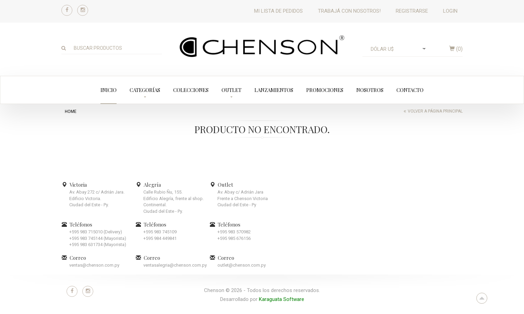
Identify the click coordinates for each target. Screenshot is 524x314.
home (70, 111)
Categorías (145, 89)
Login (450, 11)
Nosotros (369, 89)
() (456, 49)
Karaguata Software (281, 299)
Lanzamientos (273, 89)
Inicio (108, 89)
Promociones (324, 89)
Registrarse (412, 11)
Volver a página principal (435, 111)
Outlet (231, 89)
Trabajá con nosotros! (349, 11)
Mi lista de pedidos (278, 11)
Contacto (410, 89)
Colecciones (191, 89)
